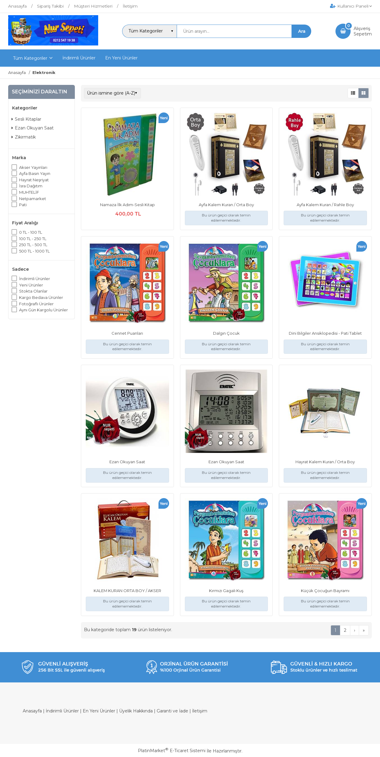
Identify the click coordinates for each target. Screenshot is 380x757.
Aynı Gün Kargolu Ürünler (43, 309)
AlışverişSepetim (363, 31)
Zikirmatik (24, 137)
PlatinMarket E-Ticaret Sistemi (171, 750)
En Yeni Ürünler (99, 711)
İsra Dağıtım (30, 185)
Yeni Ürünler (31, 285)
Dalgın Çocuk (226, 333)
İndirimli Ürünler (34, 278)
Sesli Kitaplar (26, 119)
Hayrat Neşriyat (34, 179)
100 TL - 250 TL (32, 238)
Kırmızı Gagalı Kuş (226, 590)
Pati (23, 204)
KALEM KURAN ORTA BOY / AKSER (127, 590)
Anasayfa (32, 711)
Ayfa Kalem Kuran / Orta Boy (226, 204)
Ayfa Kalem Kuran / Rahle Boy (325, 204)
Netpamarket (32, 198)
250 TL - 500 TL (33, 244)
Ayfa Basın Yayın (34, 173)
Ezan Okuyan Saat (33, 128)
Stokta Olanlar (33, 291)
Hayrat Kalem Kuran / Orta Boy (325, 461)
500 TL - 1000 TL (34, 251)
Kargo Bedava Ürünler (41, 297)
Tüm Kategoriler (30, 58)
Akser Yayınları (33, 167)
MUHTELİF (29, 192)
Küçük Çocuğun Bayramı (325, 590)
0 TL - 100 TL (30, 232)
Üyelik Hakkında (136, 711)
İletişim (199, 711)
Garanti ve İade (172, 711)
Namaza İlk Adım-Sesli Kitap (127, 204)
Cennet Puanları (127, 333)
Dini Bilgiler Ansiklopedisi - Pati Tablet (325, 333)
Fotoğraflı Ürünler (36, 303)
